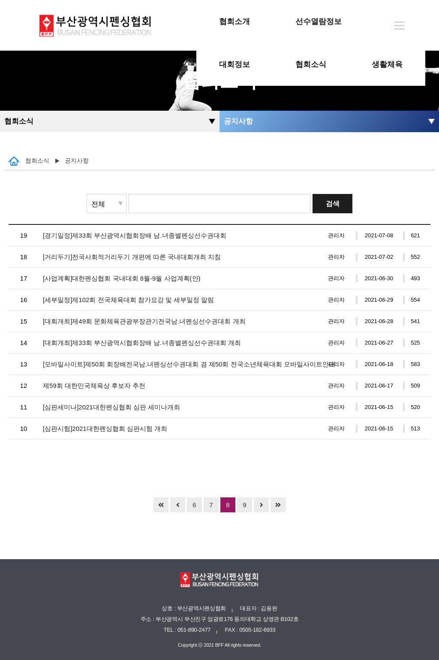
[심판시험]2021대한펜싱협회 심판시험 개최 (105, 428)
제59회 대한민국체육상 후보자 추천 (94, 385)
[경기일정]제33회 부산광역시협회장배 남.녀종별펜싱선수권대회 (134, 235)
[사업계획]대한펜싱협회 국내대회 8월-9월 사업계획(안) (122, 278)
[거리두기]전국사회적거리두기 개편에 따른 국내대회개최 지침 (132, 256)
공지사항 (238, 121)
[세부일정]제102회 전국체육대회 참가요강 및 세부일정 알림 (128, 299)
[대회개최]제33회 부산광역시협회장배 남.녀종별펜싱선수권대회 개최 (142, 342)
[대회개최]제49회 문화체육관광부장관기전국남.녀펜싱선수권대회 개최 (144, 321)
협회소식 (18, 121)
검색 (333, 203)
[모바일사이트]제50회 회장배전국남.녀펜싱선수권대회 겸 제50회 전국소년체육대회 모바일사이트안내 (189, 364)
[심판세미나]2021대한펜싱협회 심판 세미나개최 (111, 407)
